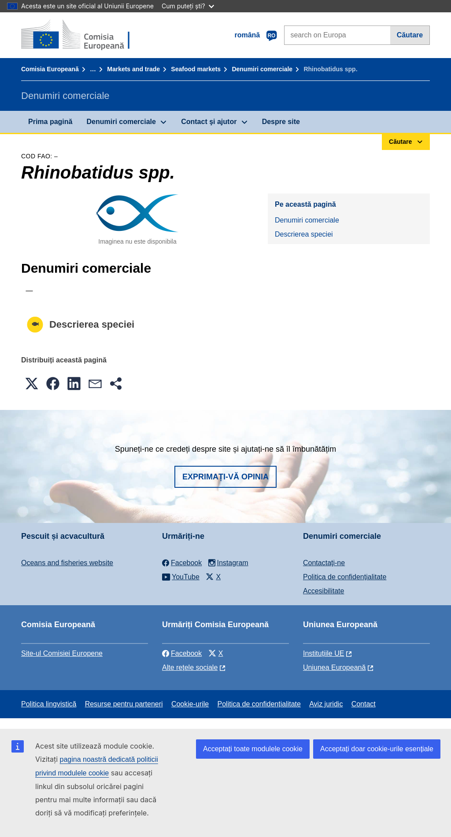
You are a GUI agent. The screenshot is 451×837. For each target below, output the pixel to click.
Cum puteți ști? (188, 6)
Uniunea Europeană (334, 667)
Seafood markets (196, 69)
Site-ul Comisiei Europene (62, 653)
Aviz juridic (326, 704)
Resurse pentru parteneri (124, 704)
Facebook (182, 653)
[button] (32, 383)
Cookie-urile (190, 704)
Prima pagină (50, 121)
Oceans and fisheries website (67, 563)
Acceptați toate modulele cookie (253, 749)
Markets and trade (133, 69)
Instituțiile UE (323, 653)
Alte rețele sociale (190, 667)
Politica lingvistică (48, 704)
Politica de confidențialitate (344, 577)
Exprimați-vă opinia (225, 476)
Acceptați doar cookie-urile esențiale (376, 749)
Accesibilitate (323, 591)
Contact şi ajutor (209, 121)
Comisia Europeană (50, 69)
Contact (363, 704)
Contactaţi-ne (324, 563)
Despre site (281, 121)
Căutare (410, 35)
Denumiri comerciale (262, 69)
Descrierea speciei (304, 234)
